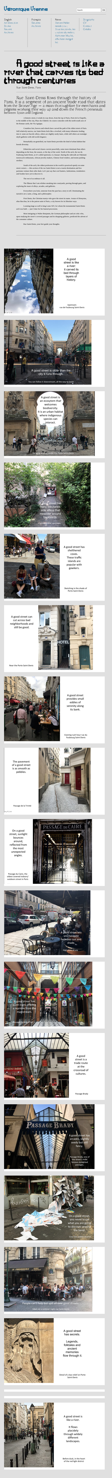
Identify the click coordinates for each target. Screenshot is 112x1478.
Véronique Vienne (26, 8)
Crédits (87, 29)
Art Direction (11, 22)
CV (84, 22)
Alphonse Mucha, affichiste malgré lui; (64, 39)
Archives (8, 32)
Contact (87, 26)
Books (7, 26)
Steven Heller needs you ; (62, 24)
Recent (8, 29)
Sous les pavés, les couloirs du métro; (65, 31)
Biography (88, 19)
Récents (36, 22)
